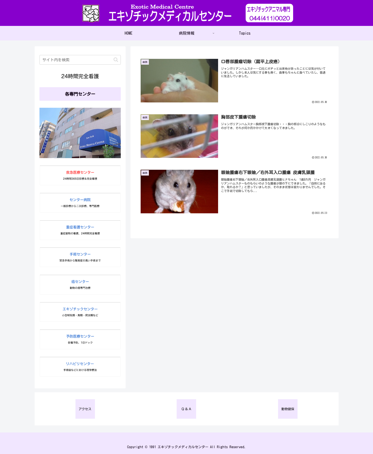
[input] (80, 60)
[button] (116, 59)
